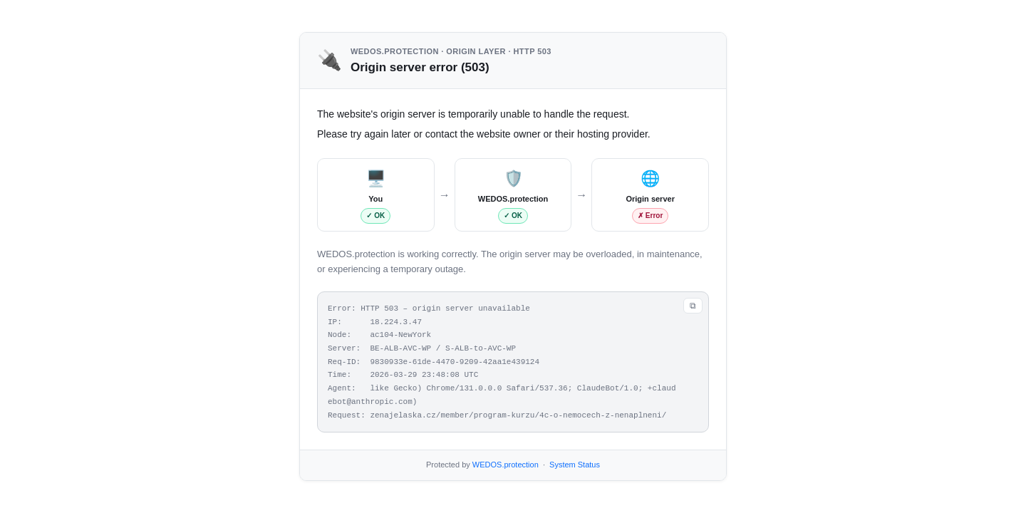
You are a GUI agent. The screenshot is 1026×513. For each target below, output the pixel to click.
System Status (574, 464)
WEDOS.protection (505, 464)
